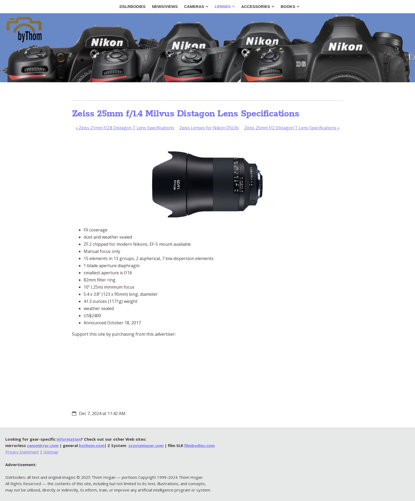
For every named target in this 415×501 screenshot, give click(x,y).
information (69, 439)
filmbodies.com (199, 445)
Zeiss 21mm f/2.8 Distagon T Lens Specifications (125, 128)
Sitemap (50, 451)
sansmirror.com (42, 445)
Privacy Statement (22, 451)
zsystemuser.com (146, 445)
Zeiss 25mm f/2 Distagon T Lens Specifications (292, 128)
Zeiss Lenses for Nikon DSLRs (209, 128)
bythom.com (91, 445)
